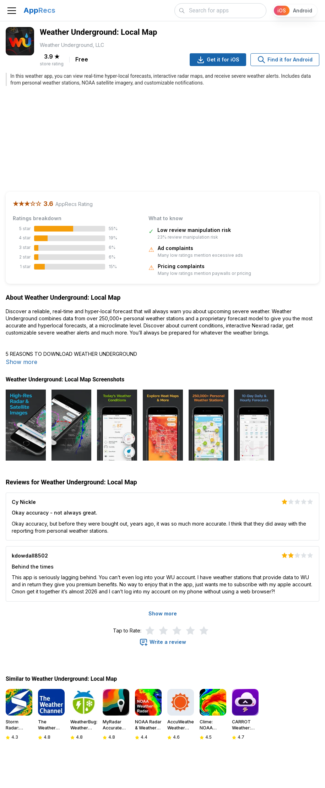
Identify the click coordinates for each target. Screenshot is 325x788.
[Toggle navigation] (12, 11)
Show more (21, 361)
